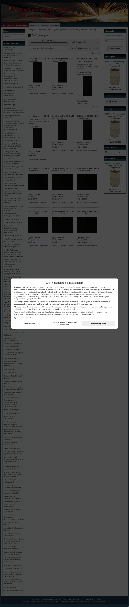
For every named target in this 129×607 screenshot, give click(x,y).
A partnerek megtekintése (23, 318)
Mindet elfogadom (98, 323)
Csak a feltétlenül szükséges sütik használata (64, 323)
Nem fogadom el (30, 323)
